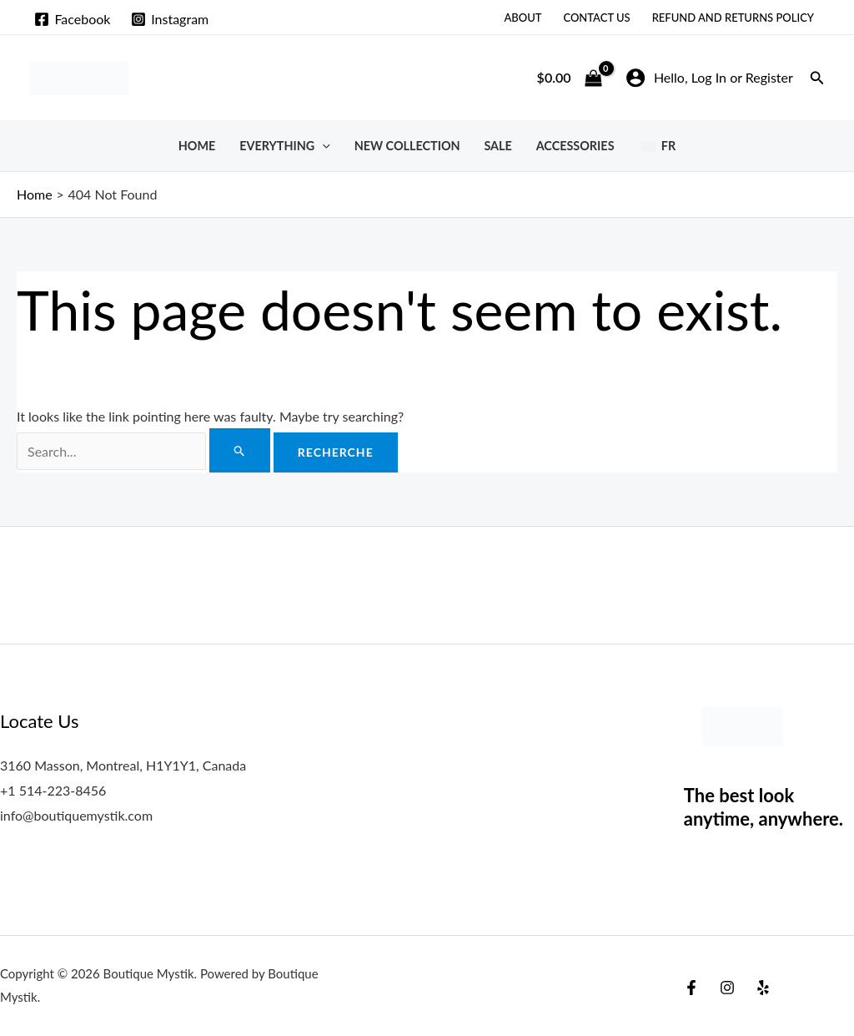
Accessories (575, 146)
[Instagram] (170, 19)
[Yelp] (763, 987)
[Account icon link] (709, 77)
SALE (497, 146)
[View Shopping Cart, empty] (569, 77)
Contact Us (596, 17)
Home (197, 146)
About (522, 17)
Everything (284, 146)
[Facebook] (72, 19)
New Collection (407, 146)
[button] (817, 78)
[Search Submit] (239, 450)
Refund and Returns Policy (733, 17)
